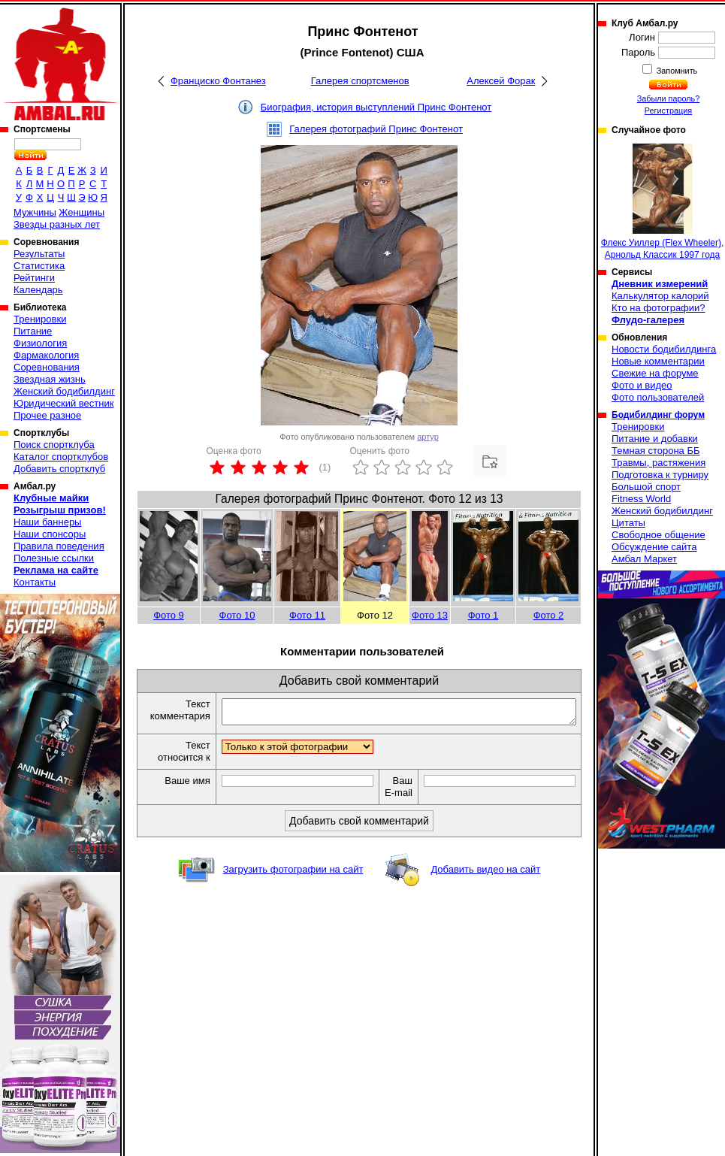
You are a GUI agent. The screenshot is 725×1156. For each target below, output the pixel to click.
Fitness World (641, 498)
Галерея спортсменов (360, 80)
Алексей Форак (501, 80)
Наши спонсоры (50, 534)
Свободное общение (658, 534)
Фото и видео (642, 385)
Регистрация (668, 110)
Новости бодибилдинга (664, 349)
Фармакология (46, 355)
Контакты (35, 582)
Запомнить (676, 70)
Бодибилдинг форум (658, 415)
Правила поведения (59, 546)
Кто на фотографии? (658, 307)
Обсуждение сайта (654, 546)
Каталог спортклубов (61, 456)
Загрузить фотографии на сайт (293, 885)
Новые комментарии (658, 361)
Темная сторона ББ (656, 450)
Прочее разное (47, 415)
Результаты (39, 253)
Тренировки (40, 319)
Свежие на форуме (655, 373)
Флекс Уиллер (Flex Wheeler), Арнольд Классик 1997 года (662, 202)
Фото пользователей (658, 397)
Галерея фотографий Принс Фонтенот (376, 129)
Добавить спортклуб (59, 468)
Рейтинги (34, 277)
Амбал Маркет (644, 558)
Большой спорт (646, 486)
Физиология (40, 343)
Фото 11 (307, 615)
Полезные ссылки (54, 558)
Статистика (39, 265)
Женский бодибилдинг (64, 391)
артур (428, 436)
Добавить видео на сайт (485, 885)
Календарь (38, 289)
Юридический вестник (63, 403)
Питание (33, 331)
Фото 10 (237, 615)
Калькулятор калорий (660, 295)
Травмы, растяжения (658, 462)
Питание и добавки (655, 438)
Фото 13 (430, 615)
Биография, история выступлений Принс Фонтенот (376, 107)
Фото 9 (168, 615)
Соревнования (47, 367)
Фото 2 (548, 615)
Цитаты (628, 522)
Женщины (81, 212)
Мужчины (35, 212)
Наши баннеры (47, 522)
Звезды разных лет (57, 224)
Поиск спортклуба (54, 444)
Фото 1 (483, 615)
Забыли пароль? (668, 98)
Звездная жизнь (50, 379)
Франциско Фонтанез (218, 80)
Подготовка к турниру (660, 474)
